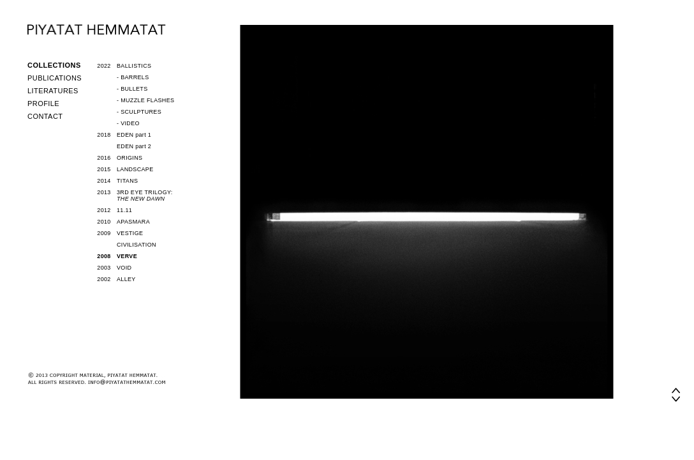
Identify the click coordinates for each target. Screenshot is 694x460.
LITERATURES (52, 91)
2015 (103, 169)
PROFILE (43, 103)
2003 (103, 267)
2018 (103, 135)
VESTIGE (130, 233)
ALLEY (126, 279)
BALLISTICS (134, 66)
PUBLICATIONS (54, 78)
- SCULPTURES (139, 112)
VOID (124, 267)
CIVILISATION (136, 244)
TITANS (127, 181)
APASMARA (133, 221)
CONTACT (45, 116)
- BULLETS (132, 89)
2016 (103, 158)
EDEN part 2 (134, 146)
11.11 (124, 210)
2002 (103, 279)
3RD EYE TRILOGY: (145, 195)
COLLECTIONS (54, 65)
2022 (103, 66)
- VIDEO (128, 123)
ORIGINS (129, 158)
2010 (103, 221)
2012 (103, 210)
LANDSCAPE (135, 169)
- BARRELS (133, 77)
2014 (103, 181)
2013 (103, 192)
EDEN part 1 (134, 135)
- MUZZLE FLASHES (145, 100)
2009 (103, 233)
